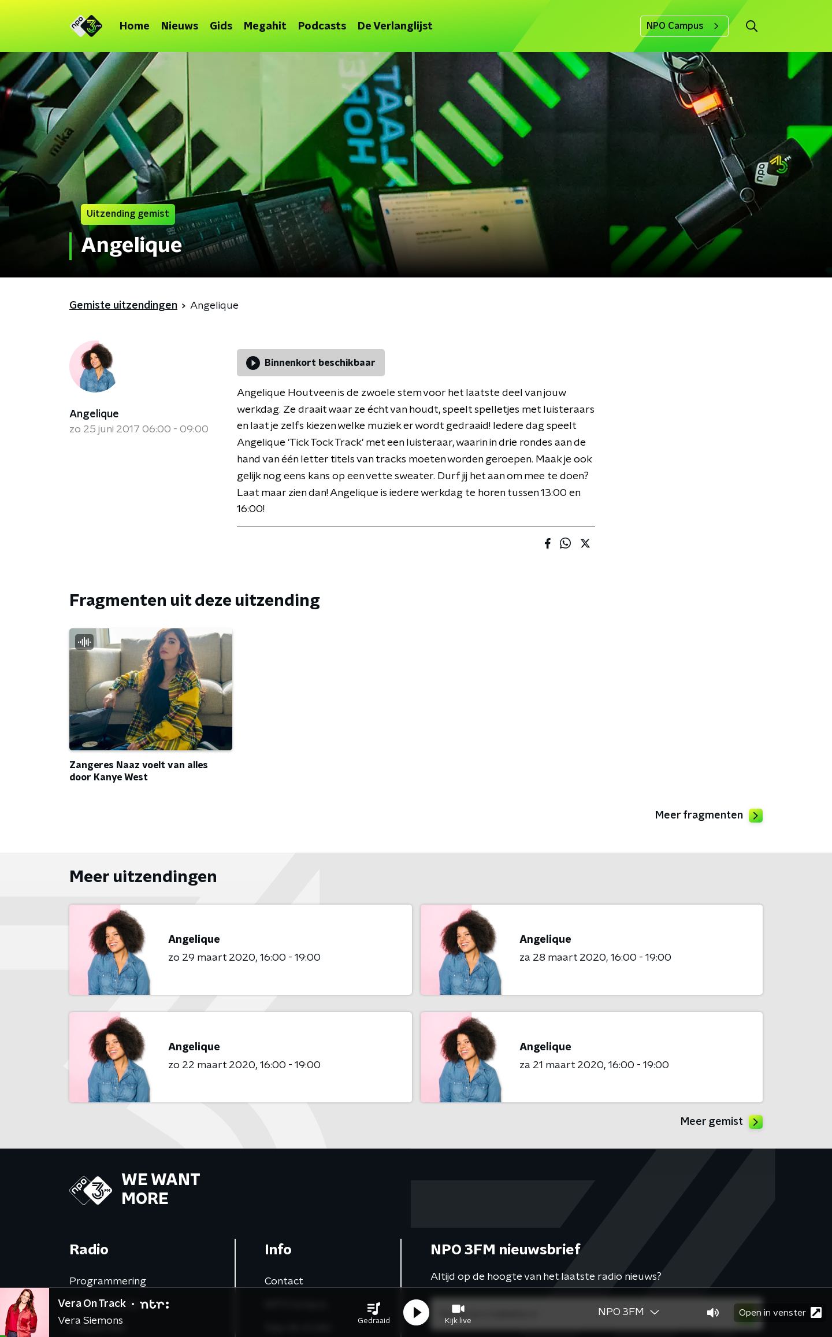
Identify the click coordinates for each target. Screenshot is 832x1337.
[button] (373, 1312)
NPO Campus (684, 26)
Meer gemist (722, 1122)
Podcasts (322, 26)
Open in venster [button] (780, 1312)
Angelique (94, 414)
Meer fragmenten (709, 816)
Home (135, 26)
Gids (221, 26)
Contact (284, 1281)
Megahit (265, 26)
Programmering (107, 1281)
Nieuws (179, 26)
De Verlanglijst (395, 26)
